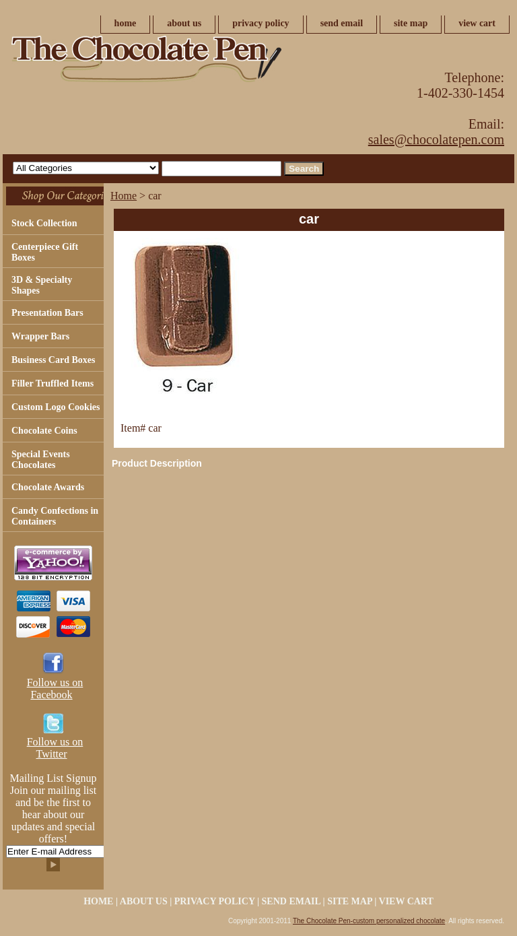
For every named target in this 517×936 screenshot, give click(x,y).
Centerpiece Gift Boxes (44, 252)
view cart (476, 23)
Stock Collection (44, 223)
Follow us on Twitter (55, 748)
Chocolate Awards (47, 487)
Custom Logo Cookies (55, 407)
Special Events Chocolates (40, 459)
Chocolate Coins (44, 431)
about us (184, 23)
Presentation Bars (47, 313)
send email (341, 23)
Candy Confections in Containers (54, 516)
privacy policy (260, 23)
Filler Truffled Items (52, 383)
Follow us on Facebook (55, 688)
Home (123, 195)
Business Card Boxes (53, 360)
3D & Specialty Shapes (41, 285)
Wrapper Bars (40, 336)
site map (410, 23)
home (125, 23)
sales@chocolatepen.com (436, 139)
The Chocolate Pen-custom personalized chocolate (369, 921)
